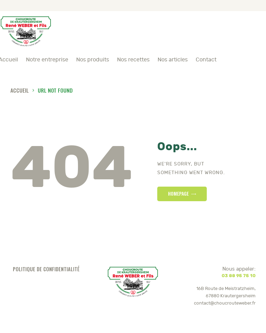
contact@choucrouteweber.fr (224, 303)
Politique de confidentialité (46, 269)
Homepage (178, 193)
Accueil (19, 90)
